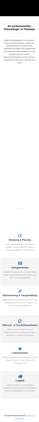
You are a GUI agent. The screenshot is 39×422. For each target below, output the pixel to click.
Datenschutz (19, 418)
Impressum (30, 415)
